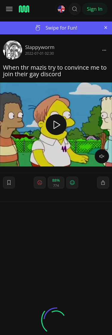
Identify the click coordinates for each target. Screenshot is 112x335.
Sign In (94, 8)
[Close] (106, 28)
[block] (104, 50)
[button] (75, 9)
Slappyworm (39, 47)
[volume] (102, 156)
